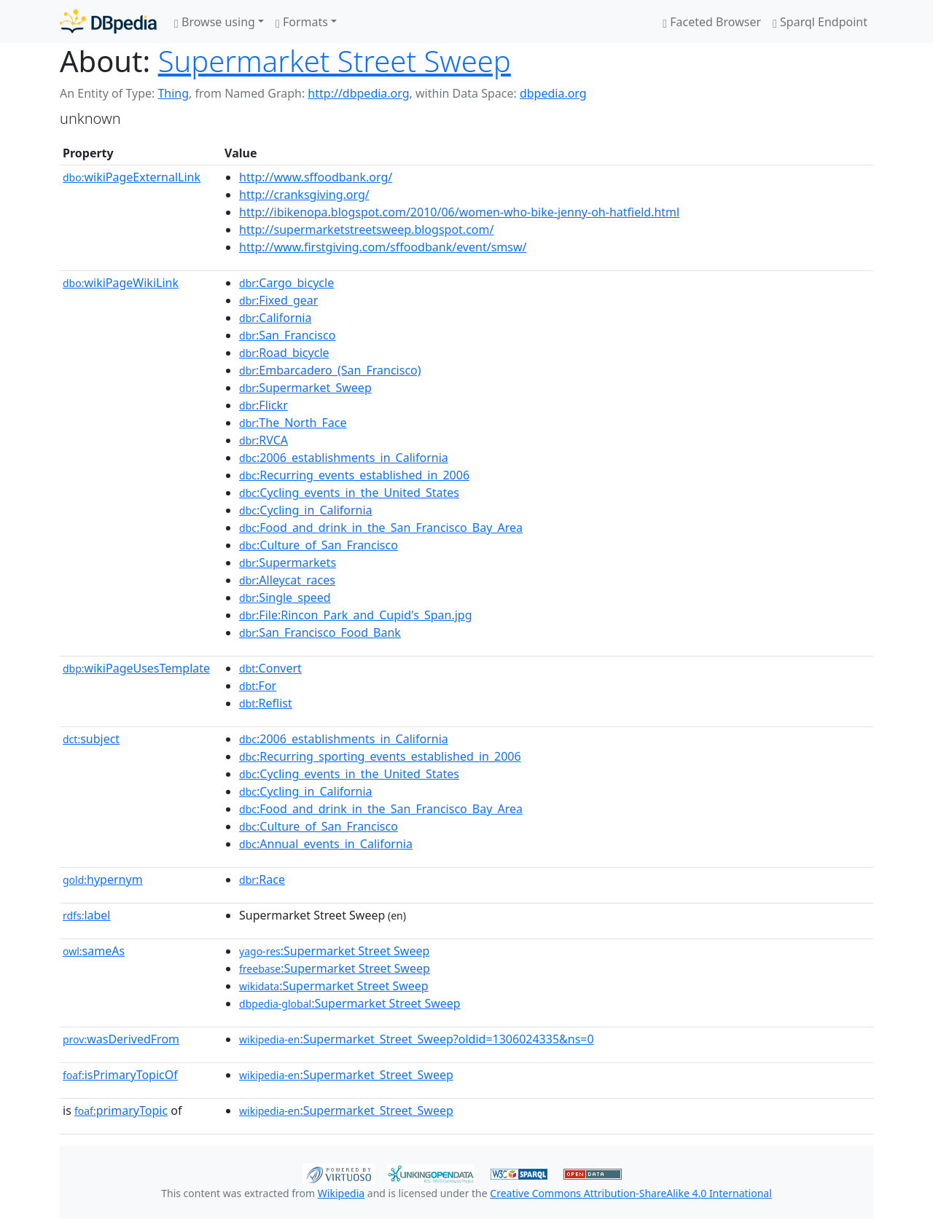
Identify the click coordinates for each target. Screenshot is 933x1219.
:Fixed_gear (278, 300)
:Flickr (263, 405)
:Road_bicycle (284, 353)
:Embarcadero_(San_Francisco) (330, 370)
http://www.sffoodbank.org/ (315, 177)
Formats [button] (302, 22)
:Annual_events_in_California (326, 844)
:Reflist (265, 703)
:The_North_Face (292, 423)
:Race (262, 879)
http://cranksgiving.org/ (304, 195)
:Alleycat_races (287, 580)
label (87, 915)
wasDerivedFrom (121, 1039)
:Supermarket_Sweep (305, 388)
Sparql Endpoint (820, 22)
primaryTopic (121, 1110)
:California (275, 318)
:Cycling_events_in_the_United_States (349, 493)
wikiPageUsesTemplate (136, 668)
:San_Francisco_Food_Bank (320, 632)
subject (91, 739)
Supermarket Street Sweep (334, 61)
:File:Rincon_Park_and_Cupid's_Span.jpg (355, 615)
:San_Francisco (287, 335)
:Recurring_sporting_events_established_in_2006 (380, 756)
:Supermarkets (287, 562)
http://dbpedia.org (358, 93)
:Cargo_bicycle (286, 283)
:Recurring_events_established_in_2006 (354, 475)
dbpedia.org (553, 93)
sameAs (94, 951)
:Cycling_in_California (305, 510)
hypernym (103, 879)
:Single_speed (285, 597)
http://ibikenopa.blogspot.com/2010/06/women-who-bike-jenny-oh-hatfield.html (459, 212)
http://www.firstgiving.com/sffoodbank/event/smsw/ (382, 247)
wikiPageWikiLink (121, 283)
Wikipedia (341, 1193)
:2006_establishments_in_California (343, 458)
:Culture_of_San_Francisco (318, 545)
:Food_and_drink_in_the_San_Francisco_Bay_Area (381, 528)
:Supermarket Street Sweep (334, 951)
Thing (173, 93)
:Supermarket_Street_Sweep (346, 1075)
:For (257, 686)
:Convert (270, 668)
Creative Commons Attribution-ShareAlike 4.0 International (630, 1193)
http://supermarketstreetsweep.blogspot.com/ (366, 230)
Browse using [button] (214, 22)
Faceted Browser (712, 22)
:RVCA (263, 440)
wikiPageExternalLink (131, 177)
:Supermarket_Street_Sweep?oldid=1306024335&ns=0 (416, 1039)
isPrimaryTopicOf (120, 1075)
